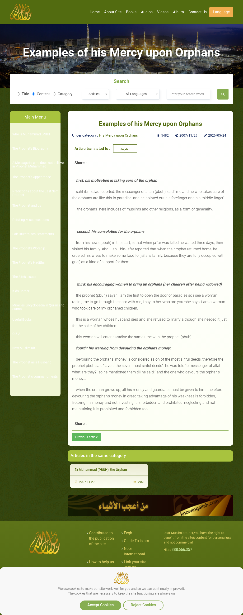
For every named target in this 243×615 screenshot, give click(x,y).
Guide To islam (136, 541)
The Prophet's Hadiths (28, 262)
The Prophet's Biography (30, 148)
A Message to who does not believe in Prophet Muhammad (38, 164)
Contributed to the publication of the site (101, 538)
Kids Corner (20, 291)
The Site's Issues (24, 277)
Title (23, 94)
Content (41, 94)
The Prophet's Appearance (31, 177)
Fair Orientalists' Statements (33, 234)
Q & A (16, 334)
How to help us (101, 562)
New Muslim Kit (23, 348)
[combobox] (95, 94)
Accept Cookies (100, 605)
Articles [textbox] (94, 94)
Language (221, 12)
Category (63, 94)
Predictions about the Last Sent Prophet (35, 193)
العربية (125, 148)
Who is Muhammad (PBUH (31, 134)
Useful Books (22, 319)
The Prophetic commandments (35, 376)
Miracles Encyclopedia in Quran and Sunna (38, 307)
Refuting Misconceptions (30, 220)
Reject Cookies (143, 605)
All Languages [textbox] (136, 94)
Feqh (128, 533)
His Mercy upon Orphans (118, 135)
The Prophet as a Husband (31, 362)
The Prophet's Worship (28, 248)
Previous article (86, 437)
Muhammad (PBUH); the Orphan (101, 470)
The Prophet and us (26, 205)
